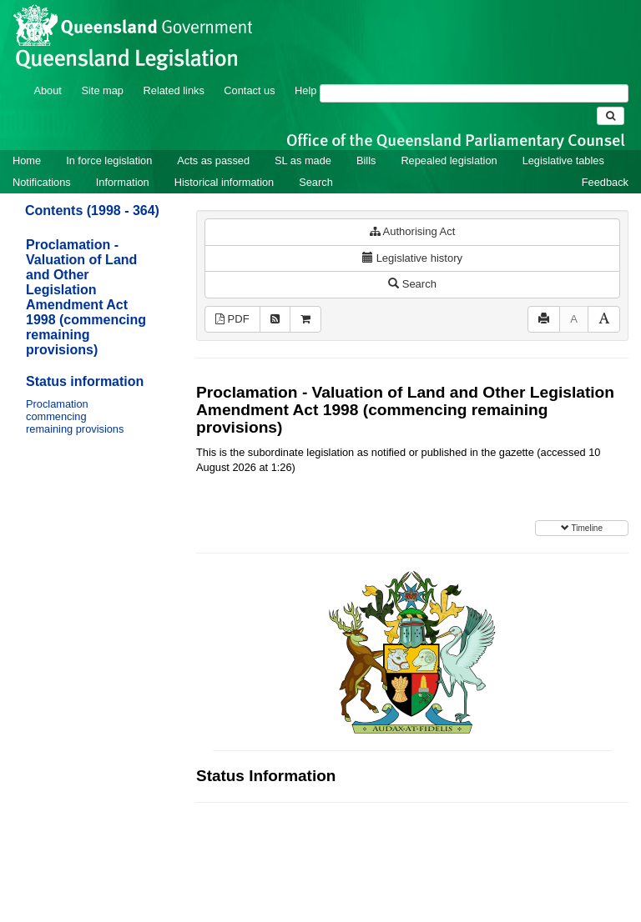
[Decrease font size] (573, 319)
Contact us (249, 90)
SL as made (303, 160)
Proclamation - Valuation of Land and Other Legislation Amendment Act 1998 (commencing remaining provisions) (86, 297)
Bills (366, 160)
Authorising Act (413, 231)
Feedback (605, 182)
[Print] (543, 319)
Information (122, 182)
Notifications (42, 182)
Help (305, 90)
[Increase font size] (604, 319)
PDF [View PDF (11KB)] (232, 319)
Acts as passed (213, 160)
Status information (85, 381)
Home (27, 160)
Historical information (224, 182)
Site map (102, 90)
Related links (174, 90)
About (47, 90)
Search (316, 182)
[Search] (474, 93)
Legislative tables (563, 160)
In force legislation (109, 160)
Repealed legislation (449, 160)
